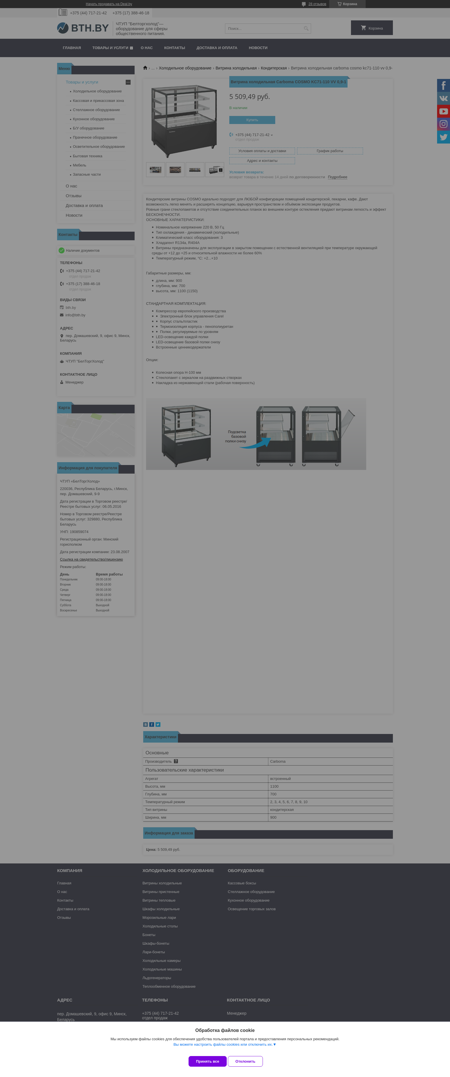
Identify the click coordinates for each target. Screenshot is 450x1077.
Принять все (207, 1061)
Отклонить (250, 1061)
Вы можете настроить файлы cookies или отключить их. (223, 1049)
